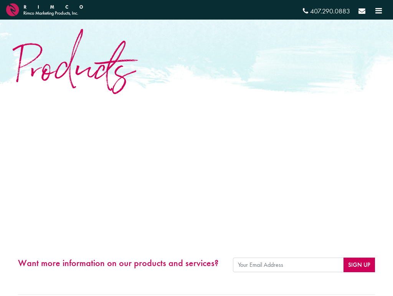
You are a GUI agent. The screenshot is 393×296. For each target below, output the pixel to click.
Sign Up (359, 265)
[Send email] (362, 12)
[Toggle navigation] (378, 11)
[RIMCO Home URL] (44, 8)
